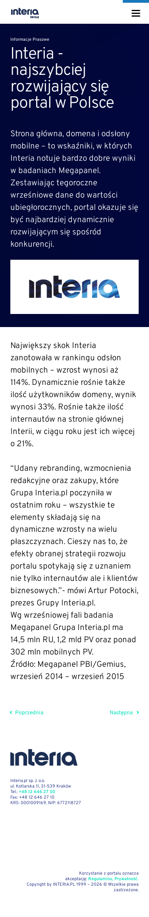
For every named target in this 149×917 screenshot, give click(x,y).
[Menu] (136, 13)
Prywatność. (126, 879)
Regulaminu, (100, 879)
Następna (124, 713)
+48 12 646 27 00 (37, 792)
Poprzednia (26, 713)
